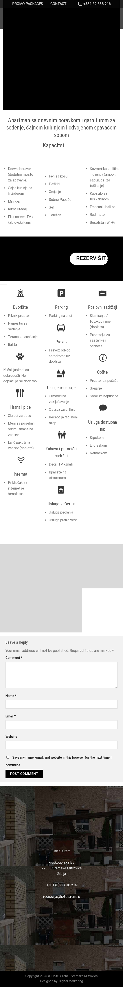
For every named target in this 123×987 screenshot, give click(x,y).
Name (11, 696)
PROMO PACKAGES (27, 4)
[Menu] (7, 18)
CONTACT (58, 4)
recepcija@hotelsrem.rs (61, 897)
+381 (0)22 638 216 (61, 885)
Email (11, 716)
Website (11, 737)
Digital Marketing (71, 981)
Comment (14, 658)
